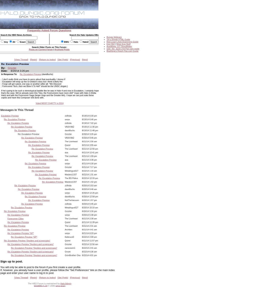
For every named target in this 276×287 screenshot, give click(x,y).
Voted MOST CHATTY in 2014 (50, 103)
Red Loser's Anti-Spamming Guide (122, 42)
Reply (33, 59)
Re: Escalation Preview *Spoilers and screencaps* (27, 240)
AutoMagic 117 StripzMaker (119, 46)
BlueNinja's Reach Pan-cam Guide (122, 51)
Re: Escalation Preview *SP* (21, 233)
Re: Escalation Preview (30, 74)
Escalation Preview (10, 116)
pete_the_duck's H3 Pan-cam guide (123, 49)
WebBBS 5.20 (40, 286)
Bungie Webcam (114, 37)
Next (85, 59)
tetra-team (60, 286)
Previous (75, 59)
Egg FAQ (111, 44)
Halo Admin (65, 283)
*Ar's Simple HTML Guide (118, 39)
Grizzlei (12, 67)
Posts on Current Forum (41, 49)
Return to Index (47, 59)
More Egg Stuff (123, 44)
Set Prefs (63, 59)
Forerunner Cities (16, 218)
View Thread (21, 59)
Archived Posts (62, 49)
